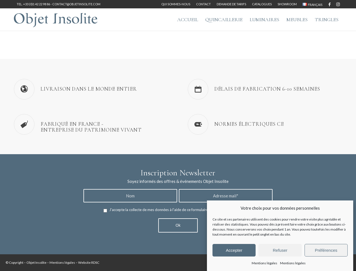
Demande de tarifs (231, 4)
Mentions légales (264, 263)
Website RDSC (88, 262)
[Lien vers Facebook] (329, 4)
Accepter (234, 250)
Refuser (280, 250)
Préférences (326, 250)
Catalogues (262, 4)
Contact (203, 4)
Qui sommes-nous (175, 4)
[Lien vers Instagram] (338, 4)
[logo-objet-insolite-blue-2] (55, 19)
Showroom (287, 4)
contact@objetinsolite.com (76, 4)
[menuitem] (176, 4)
